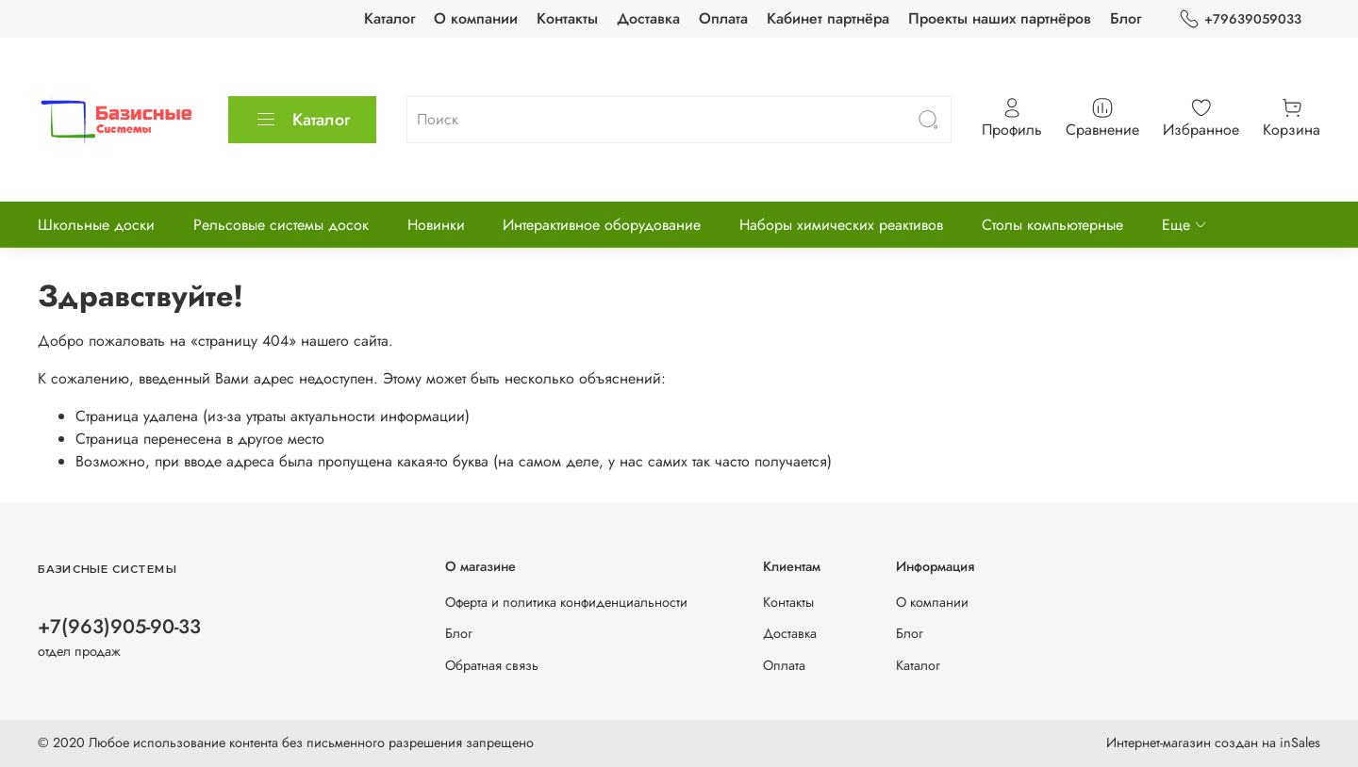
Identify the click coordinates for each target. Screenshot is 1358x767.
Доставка (648, 18)
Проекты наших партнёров (999, 18)
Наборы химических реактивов (841, 225)
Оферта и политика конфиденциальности (566, 602)
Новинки (436, 225)
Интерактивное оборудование (602, 225)
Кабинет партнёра (828, 18)
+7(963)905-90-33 (119, 626)
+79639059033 (1240, 19)
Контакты (567, 18)
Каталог (389, 18)
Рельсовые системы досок (281, 225)
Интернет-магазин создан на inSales (1213, 742)
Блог (1125, 18)
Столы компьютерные (1052, 225)
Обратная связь (491, 665)
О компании (476, 18)
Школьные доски (96, 225)
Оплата (723, 18)
